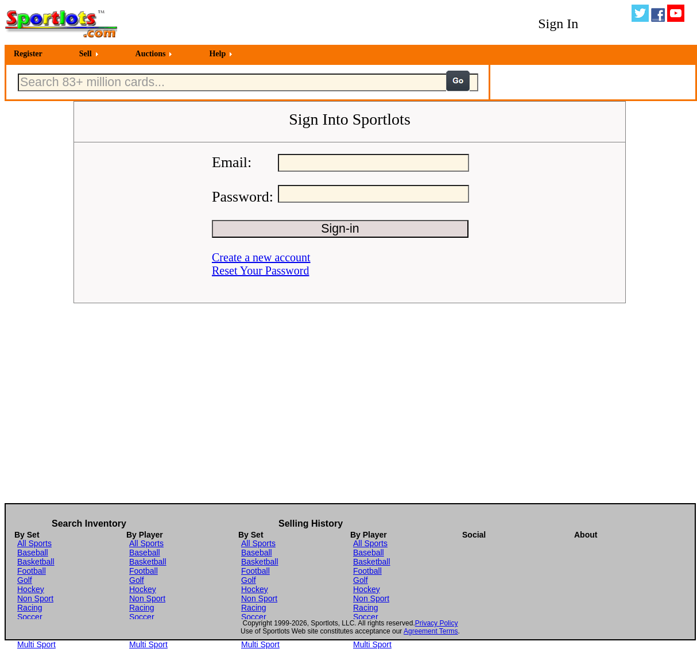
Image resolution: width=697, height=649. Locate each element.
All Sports (34, 543)
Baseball (32, 552)
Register (28, 53)
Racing (29, 607)
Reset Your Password (260, 270)
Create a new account (261, 257)
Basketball (36, 561)
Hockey (30, 589)
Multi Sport (36, 644)
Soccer (29, 616)
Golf (24, 580)
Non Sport (35, 598)
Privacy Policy (436, 623)
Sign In (558, 23)
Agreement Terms (431, 631)
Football (31, 570)
